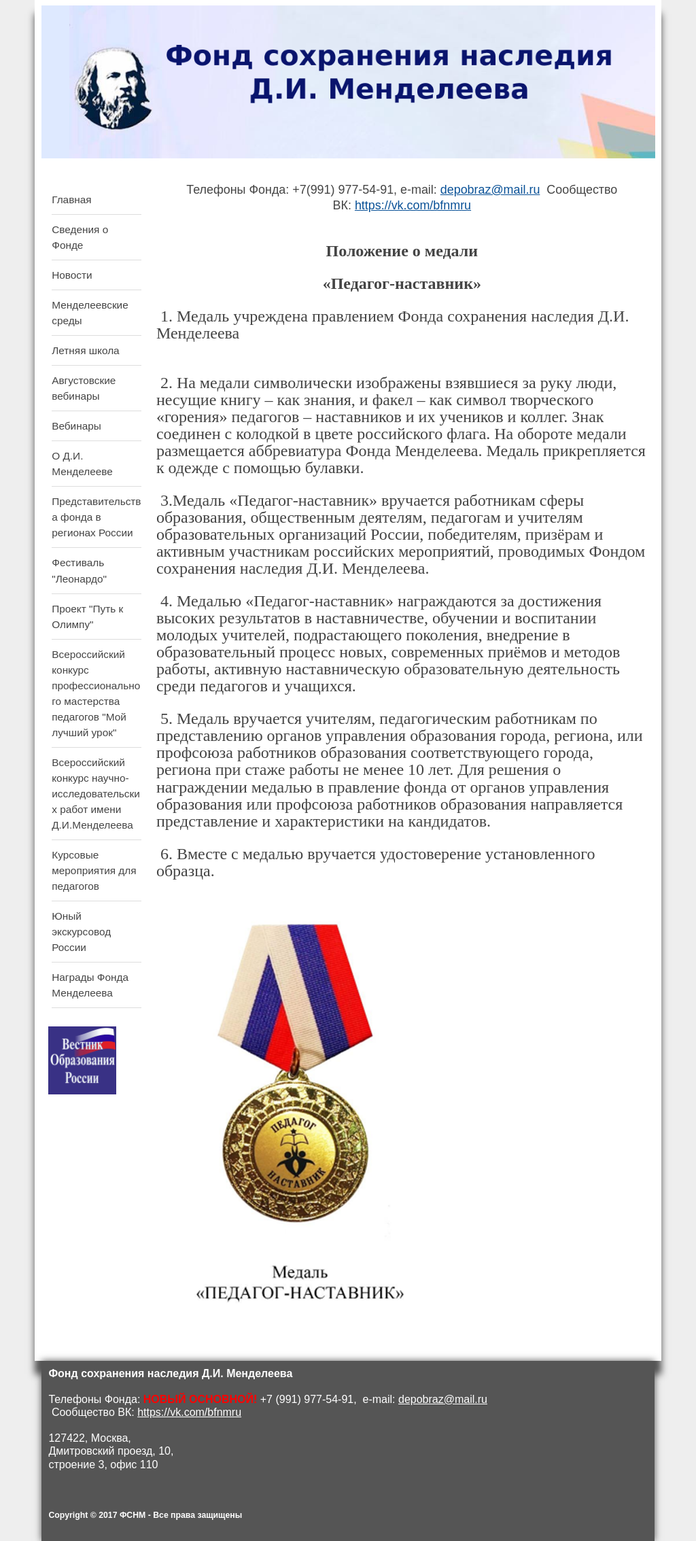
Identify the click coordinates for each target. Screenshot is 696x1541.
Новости (72, 275)
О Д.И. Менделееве (82, 463)
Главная (71, 199)
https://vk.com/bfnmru (413, 205)
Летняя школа (85, 350)
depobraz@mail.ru (490, 189)
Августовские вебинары (84, 388)
